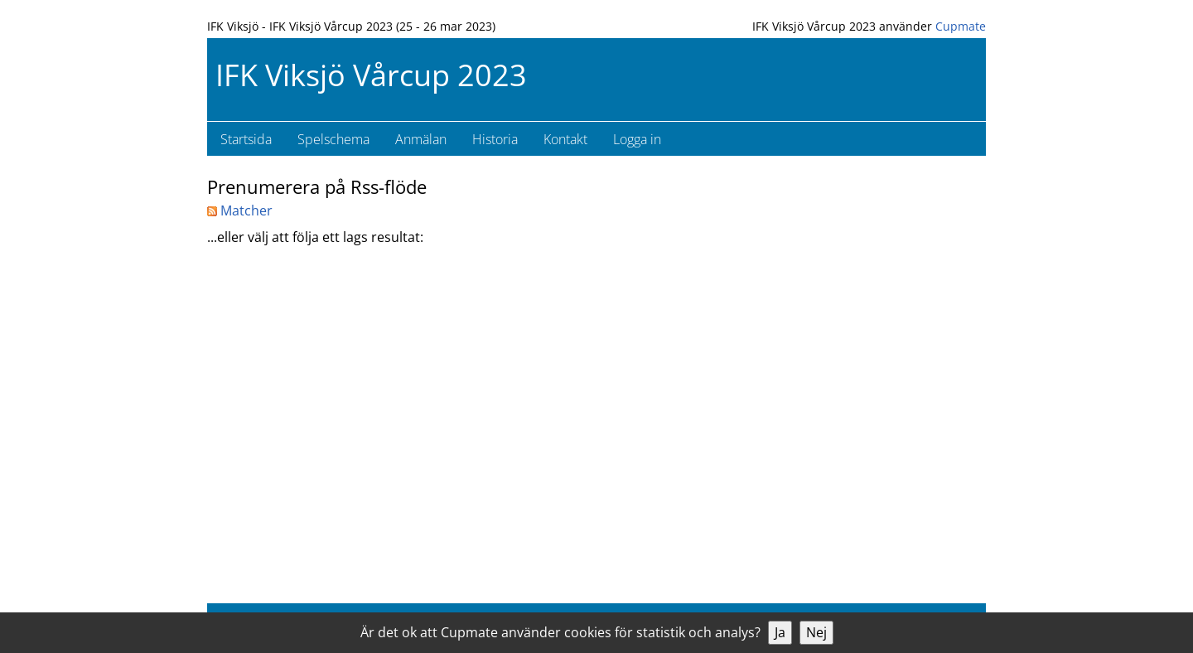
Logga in (637, 139)
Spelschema (333, 139)
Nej (816, 632)
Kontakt (565, 139)
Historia (495, 139)
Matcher (240, 210)
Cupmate (960, 26)
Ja (780, 632)
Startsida (246, 139)
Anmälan (421, 139)
